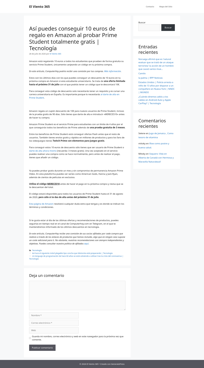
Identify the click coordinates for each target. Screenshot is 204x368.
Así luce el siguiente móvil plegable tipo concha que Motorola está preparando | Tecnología (72, 253)
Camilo (142, 73)
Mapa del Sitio (165, 6)
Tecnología (37, 250)
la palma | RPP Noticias (150, 77)
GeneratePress (118, 364)
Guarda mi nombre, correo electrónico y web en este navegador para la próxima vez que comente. (78, 338)
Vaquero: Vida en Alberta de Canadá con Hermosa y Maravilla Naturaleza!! (156, 157)
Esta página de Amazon (41, 203)
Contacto (150, 6)
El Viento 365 (39, 6)
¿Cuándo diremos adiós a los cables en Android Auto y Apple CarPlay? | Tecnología (154, 100)
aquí (86, 243)
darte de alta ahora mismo (43, 150)
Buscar (141, 22)
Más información (112, 71)
